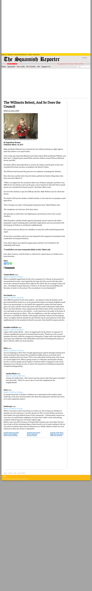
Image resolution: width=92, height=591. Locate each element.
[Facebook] (5, 263)
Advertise (10, 473)
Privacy (15, 473)
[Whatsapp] (11, 263)
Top (4, 477)
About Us (5, 473)
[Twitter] (8, 263)
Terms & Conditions (21, 473)
